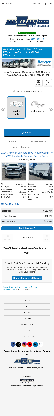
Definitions (27, 312)
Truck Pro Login (27, 336)
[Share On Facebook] (13, 344)
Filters (27, 132)
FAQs (27, 306)
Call (47, 83)
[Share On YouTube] (29, 344)
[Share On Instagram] (24, 344)
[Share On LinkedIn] (35, 344)
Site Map (27, 318)
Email (38, 83)
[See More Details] (11, 204)
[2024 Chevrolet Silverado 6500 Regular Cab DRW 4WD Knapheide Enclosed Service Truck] (27, 154)
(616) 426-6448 (37, 39)
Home (27, 300)
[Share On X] (18, 344)
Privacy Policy (27, 324)
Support (27, 330)
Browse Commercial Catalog (27, 278)
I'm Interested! (27, 228)
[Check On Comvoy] (40, 344)
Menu (7, 3)
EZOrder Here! (10, 55)
